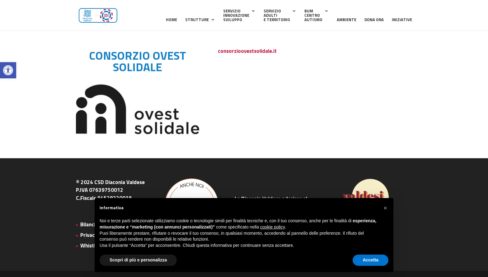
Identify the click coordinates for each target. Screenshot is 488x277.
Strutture (197, 20)
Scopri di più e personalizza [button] (138, 259)
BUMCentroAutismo (313, 16)
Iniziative (402, 20)
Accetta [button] (370, 259)
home (171, 20)
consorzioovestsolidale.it (247, 51)
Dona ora (374, 20)
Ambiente (346, 20)
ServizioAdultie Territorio (277, 16)
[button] (8, 70)
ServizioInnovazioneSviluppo (236, 16)
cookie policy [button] (272, 226)
